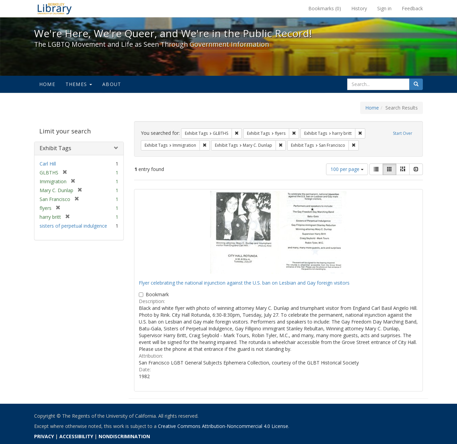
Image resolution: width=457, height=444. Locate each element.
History (359, 8)
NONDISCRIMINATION (124, 436)
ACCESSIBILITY (76, 436)
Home (47, 84)
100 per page (347, 169)
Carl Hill (48, 163)
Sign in (384, 8)
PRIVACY (44, 436)
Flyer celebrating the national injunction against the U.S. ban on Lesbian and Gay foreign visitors (244, 283)
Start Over (402, 133)
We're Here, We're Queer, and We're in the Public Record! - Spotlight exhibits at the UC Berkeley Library (54, 8)
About (111, 84)
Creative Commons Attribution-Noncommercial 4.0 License (223, 426)
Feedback (412, 8)
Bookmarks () (324, 8)
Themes (78, 84)
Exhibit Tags (55, 148)
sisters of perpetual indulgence (73, 226)
